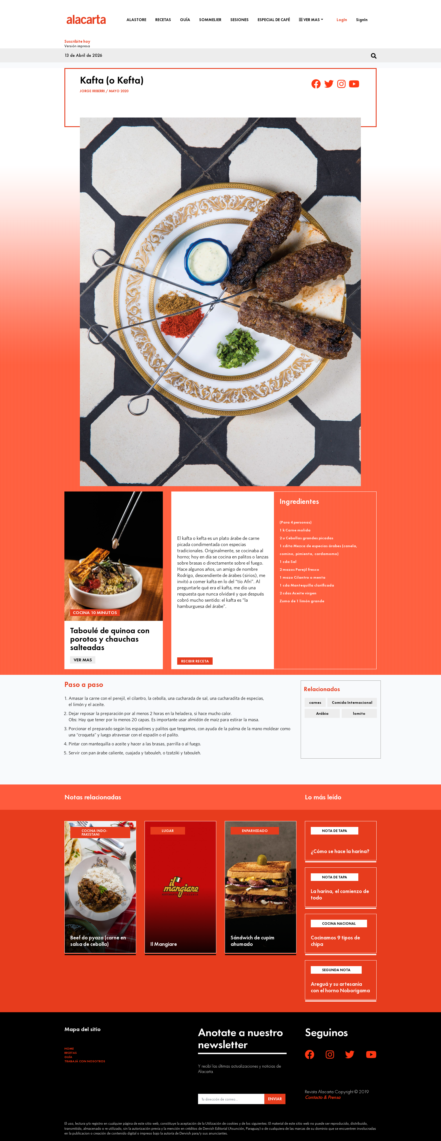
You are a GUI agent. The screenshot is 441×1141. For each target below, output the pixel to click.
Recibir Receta (195, 660)
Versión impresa (77, 45)
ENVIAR (275, 1098)
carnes (315, 701)
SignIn (362, 19)
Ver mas (309, 19)
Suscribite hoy (77, 41)
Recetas (163, 19)
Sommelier (210, 19)
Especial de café (274, 19)
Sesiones (239, 19)
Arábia (322, 712)
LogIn (342, 19)
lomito (359, 712)
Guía (185, 19)
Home (69, 1048)
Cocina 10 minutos (95, 612)
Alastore (136, 19)
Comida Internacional (352, 701)
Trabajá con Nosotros (84, 1060)
